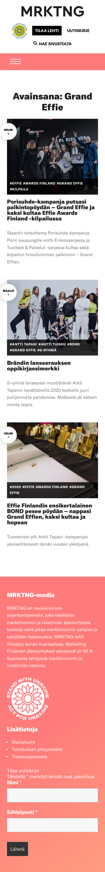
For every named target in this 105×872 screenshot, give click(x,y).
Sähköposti (22, 812)
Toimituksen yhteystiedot (37, 749)
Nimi (14, 782)
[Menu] (15, 62)
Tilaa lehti (47, 30)
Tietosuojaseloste (29, 757)
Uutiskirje (78, 30)
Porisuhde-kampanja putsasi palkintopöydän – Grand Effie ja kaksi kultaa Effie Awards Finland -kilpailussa (51, 210)
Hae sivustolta (52, 43)
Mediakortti (23, 742)
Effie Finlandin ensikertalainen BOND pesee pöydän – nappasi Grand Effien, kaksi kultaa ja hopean (49, 514)
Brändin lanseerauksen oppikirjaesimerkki (39, 365)
